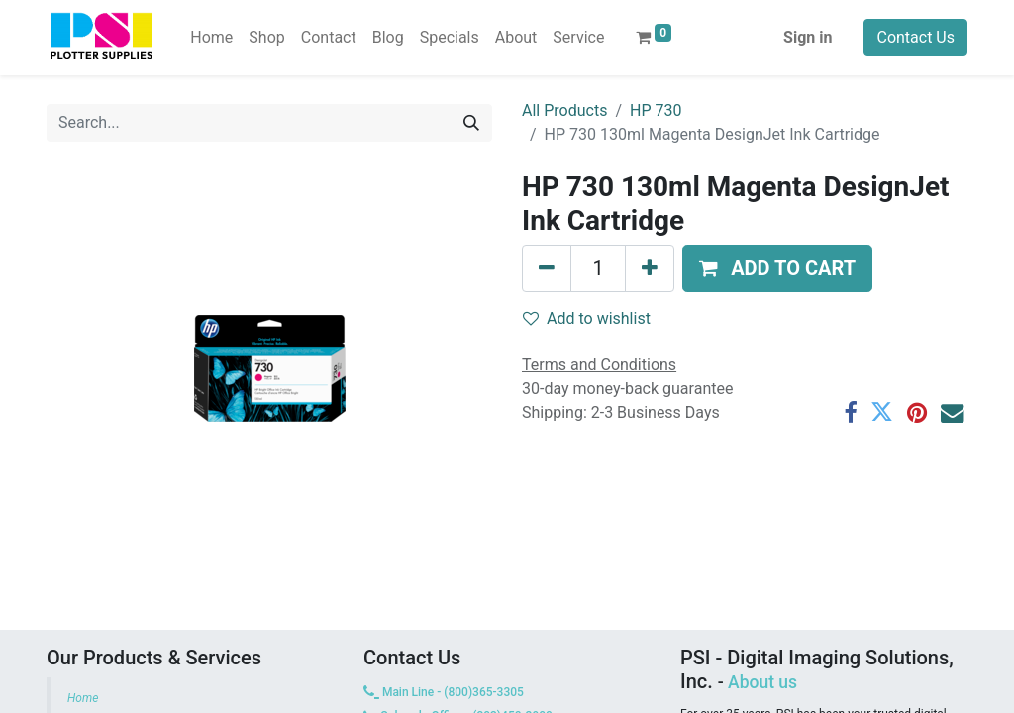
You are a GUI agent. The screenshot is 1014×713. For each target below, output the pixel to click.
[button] (777, 268)
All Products (564, 110)
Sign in (807, 37)
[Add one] (649, 268)
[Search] (471, 123)
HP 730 (655, 110)
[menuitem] (211, 37)
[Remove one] (546, 268)
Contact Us (915, 37)
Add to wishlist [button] (587, 318)
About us (762, 682)
